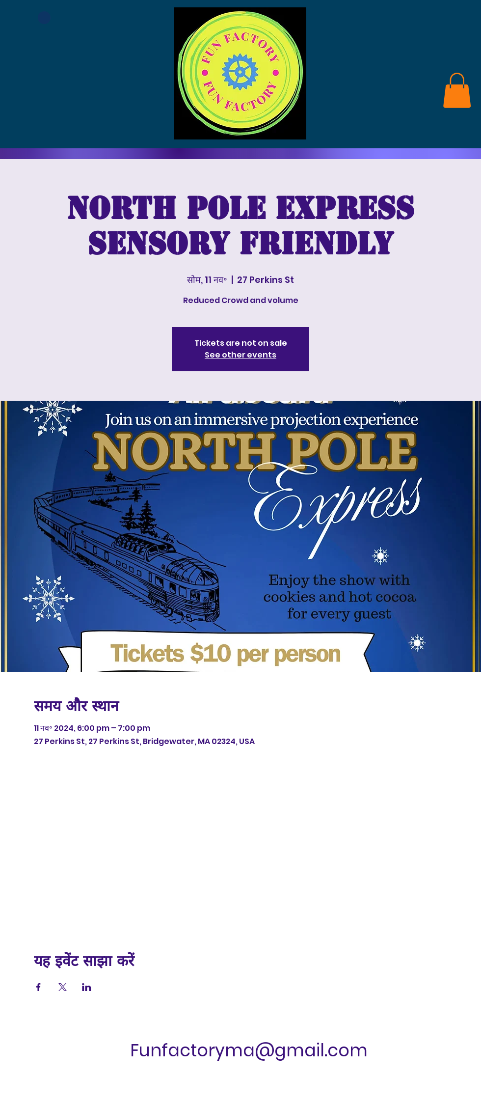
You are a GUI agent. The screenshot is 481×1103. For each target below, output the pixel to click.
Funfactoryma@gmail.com (249, 1050)
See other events (240, 354)
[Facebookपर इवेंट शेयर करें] (38, 987)
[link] (457, 90)
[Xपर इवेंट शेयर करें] (62, 987)
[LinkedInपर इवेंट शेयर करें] (86, 987)
